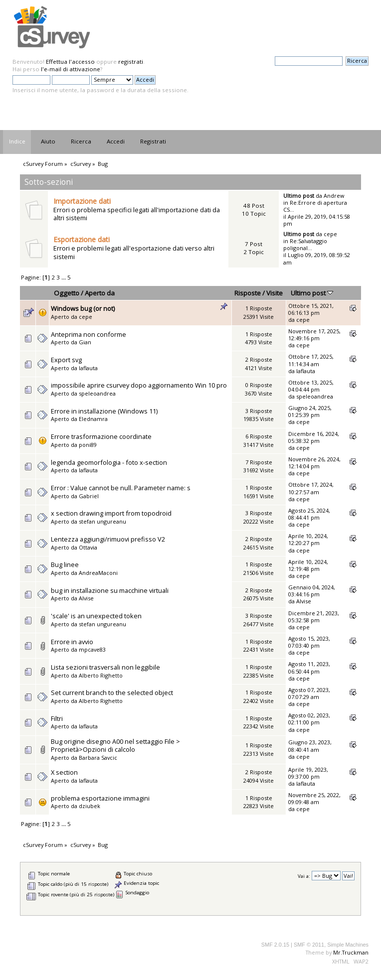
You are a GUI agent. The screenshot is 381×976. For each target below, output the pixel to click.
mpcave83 (92, 649)
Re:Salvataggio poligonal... (305, 244)
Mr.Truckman (351, 952)
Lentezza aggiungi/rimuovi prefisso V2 (108, 539)
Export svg (66, 359)
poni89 (88, 444)
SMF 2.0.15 (275, 945)
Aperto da (100, 292)
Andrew (334, 195)
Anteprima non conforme (88, 334)
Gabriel (89, 496)
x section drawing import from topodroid (111, 513)
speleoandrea (97, 393)
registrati (130, 61)
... (64, 277)
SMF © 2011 (309, 945)
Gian (85, 342)
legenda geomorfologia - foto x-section (109, 462)
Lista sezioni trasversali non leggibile (105, 667)
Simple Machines (348, 945)
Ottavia (88, 547)
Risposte (247, 292)
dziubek (89, 806)
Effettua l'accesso (70, 61)
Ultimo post (312, 292)
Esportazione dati (81, 239)
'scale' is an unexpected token (96, 615)
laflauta (88, 368)
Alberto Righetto (101, 675)
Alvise (86, 598)
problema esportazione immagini (100, 798)
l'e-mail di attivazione (70, 69)
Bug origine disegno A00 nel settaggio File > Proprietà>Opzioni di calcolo (115, 745)
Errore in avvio (72, 641)
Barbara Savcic (98, 757)
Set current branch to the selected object (112, 692)
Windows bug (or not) (83, 308)
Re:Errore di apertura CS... (315, 206)
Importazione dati (82, 201)
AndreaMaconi (98, 572)
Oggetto (66, 292)
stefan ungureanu (102, 521)
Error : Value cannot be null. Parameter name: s (120, 487)
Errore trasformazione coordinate (101, 436)
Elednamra (93, 418)
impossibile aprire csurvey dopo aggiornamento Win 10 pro (139, 385)
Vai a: (304, 876)
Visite (274, 292)
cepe (330, 234)
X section (64, 772)
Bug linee (65, 564)
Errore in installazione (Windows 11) (104, 411)
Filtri (57, 718)
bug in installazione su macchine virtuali (110, 590)
